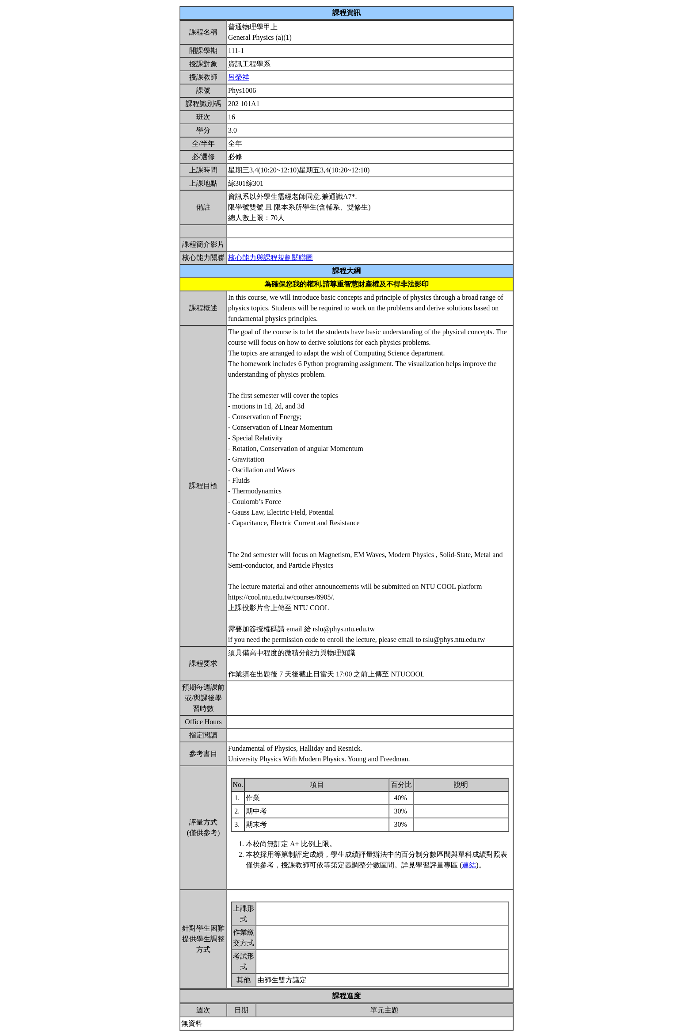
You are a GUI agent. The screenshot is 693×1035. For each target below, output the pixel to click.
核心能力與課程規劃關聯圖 (270, 257)
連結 (469, 865)
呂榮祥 (238, 77)
